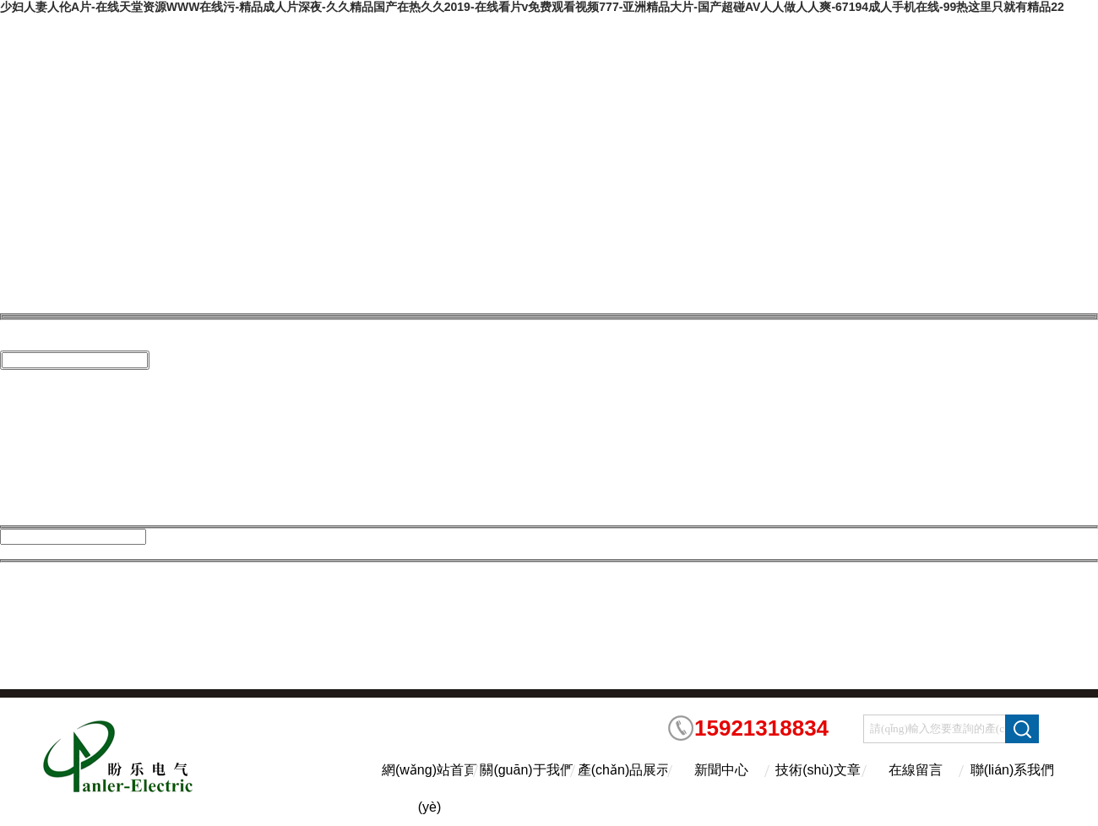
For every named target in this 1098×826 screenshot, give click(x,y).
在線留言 (916, 770)
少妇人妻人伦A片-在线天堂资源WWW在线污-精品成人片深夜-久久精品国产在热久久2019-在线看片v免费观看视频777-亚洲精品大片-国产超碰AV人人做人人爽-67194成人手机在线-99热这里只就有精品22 (532, 7)
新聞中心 (721, 770)
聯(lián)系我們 (1012, 770)
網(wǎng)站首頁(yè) (429, 785)
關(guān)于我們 (526, 770)
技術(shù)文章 (817, 770)
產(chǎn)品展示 (624, 770)
